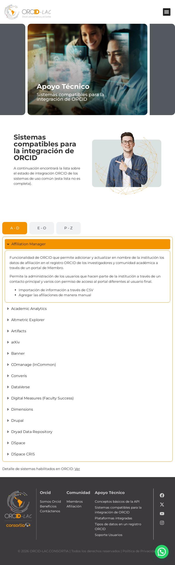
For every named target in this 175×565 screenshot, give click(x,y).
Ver (77, 469)
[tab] (14, 228)
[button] (166, 12)
